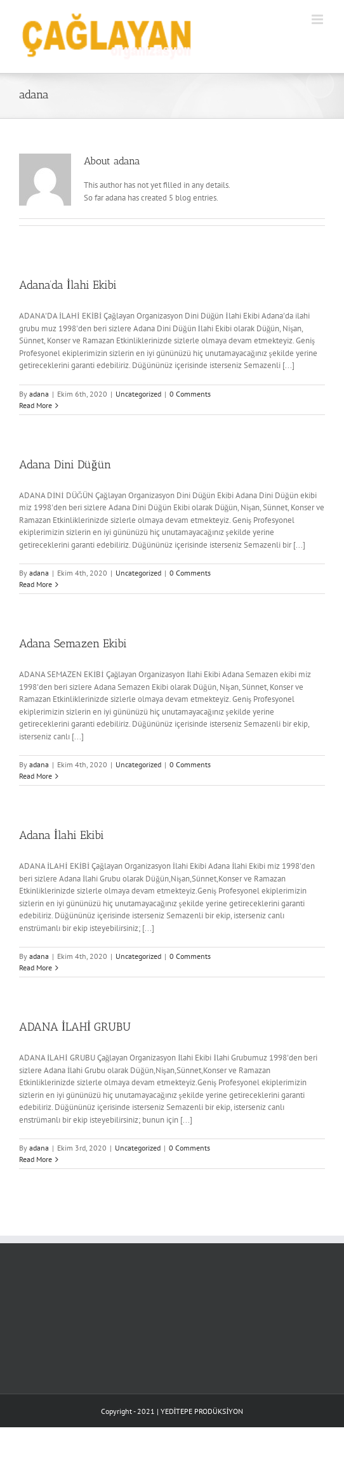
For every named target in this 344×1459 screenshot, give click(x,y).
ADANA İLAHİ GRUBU (75, 1027)
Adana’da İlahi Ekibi (68, 285)
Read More (35, 405)
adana (39, 394)
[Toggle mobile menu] (318, 19)
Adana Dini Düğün (65, 465)
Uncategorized (138, 394)
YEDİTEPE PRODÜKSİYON (202, 1411)
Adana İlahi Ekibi (61, 835)
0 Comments (190, 394)
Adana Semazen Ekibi (73, 643)
